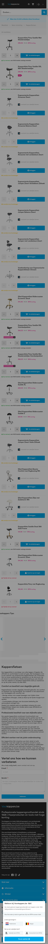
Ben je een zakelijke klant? (12, 929)
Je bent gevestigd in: (10, 920)
